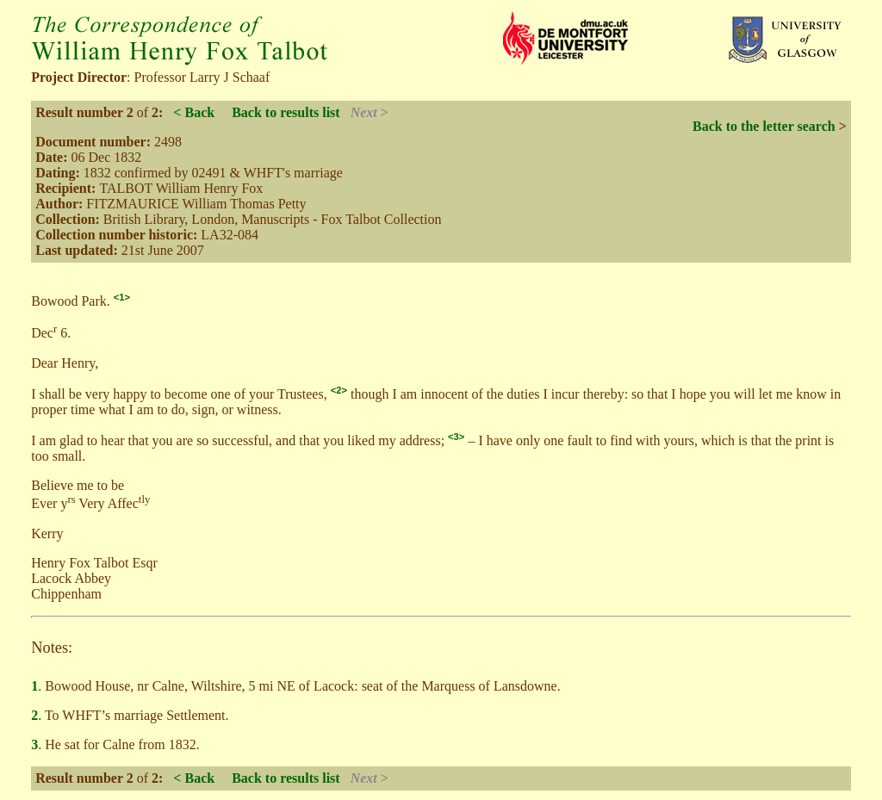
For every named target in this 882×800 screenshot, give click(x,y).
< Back (193, 112)
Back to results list (285, 112)
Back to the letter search (764, 126)
